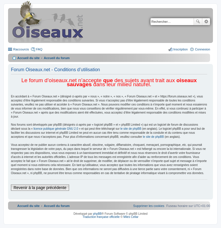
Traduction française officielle (101, 216)
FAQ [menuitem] (39, 49)
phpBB (97, 213)
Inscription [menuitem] (180, 49)
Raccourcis (21, 49)
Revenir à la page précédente (40, 187)
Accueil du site (28, 58)
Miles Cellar (130, 216)
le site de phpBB (130, 128)
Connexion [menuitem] (202, 49)
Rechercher (198, 21)
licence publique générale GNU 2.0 (55, 128)
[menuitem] (148, 206)
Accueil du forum (57, 58)
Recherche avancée (206, 21)
